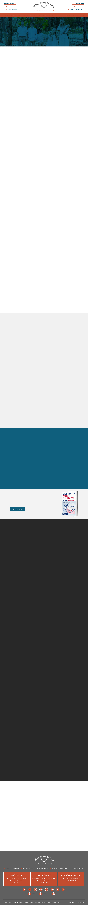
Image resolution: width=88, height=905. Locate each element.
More (82, 15)
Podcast (61, 15)
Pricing (45, 15)
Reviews (11, 15)
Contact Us (68, 15)
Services (17, 15)
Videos (56, 15)
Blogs (40, 15)
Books (51, 15)
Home (6, 15)
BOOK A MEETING (26, 15)
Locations (76, 15)
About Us (34, 15)
